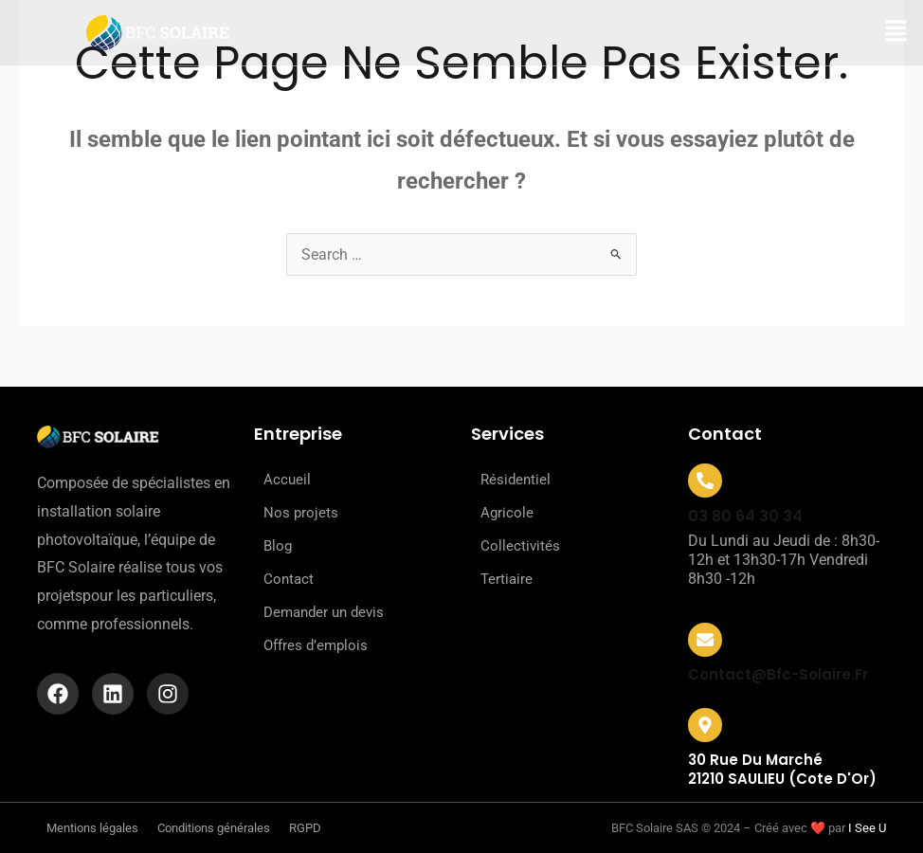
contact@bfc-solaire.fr (778, 674)
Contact (288, 579)
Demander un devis (323, 612)
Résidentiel (515, 479)
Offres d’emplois (315, 645)
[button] (896, 32)
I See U (867, 828)
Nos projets (300, 512)
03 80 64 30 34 (745, 516)
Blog (277, 545)
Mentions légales (92, 828)
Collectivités (520, 545)
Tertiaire (506, 579)
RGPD (305, 828)
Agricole (507, 512)
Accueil (287, 479)
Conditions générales (213, 828)
